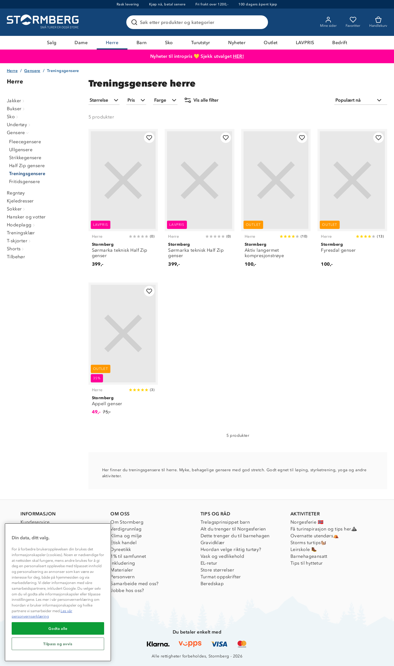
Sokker (16, 209)
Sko (169, 42)
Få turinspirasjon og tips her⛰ (323, 529)
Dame (81, 42)
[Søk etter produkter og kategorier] (198, 22)
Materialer (121, 570)
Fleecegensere (25, 141)
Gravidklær (213, 542)
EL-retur (209, 563)
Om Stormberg (126, 522)
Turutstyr (200, 42)
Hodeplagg (21, 225)
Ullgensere (20, 149)
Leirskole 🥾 (303, 549)
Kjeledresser (20, 201)
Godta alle (57, 628)
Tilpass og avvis (58, 644)
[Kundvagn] (378, 22)
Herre (112, 42)
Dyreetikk (120, 549)
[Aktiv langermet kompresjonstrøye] (276, 201)
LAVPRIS (305, 42)
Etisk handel (123, 542)
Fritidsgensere (24, 181)
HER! (238, 56)
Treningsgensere (27, 173)
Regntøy (16, 193)
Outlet (270, 42)
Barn (142, 42)
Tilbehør (16, 256)
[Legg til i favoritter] (149, 137)
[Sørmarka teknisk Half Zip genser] (123, 201)
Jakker (16, 100)
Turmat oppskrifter (221, 576)
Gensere (32, 70)
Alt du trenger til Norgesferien (233, 529)
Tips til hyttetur (306, 563)
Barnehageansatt (308, 556)
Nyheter (237, 42)
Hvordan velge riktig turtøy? (231, 549)
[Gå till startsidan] (43, 22)
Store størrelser (217, 570)
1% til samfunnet (128, 556)
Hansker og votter (26, 217)
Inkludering (122, 563)
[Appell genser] (123, 351)
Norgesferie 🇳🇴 (306, 522)
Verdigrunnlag (125, 529)
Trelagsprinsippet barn (225, 522)
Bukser (16, 108)
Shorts (16, 248)
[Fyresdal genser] (352, 201)
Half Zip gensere (27, 165)
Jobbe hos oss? (127, 590)
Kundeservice (35, 522)
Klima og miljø (126, 535)
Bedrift (339, 42)
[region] (58, 592)
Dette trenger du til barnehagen (235, 535)
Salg (52, 42)
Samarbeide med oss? (134, 583)
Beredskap (212, 583)
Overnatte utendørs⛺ (314, 535)
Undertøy (19, 124)
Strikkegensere (25, 157)
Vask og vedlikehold (222, 556)
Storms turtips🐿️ (308, 542)
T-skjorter (19, 240)
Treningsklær (21, 232)
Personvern (122, 576)
